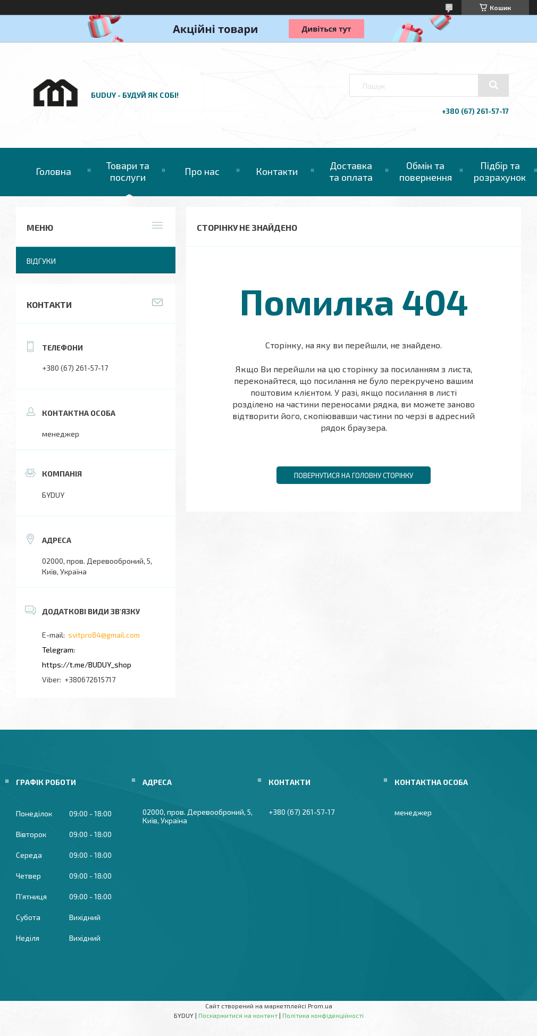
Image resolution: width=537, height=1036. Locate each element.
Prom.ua (320, 1005)
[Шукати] (493, 85)
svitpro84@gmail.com (104, 634)
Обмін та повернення (425, 171)
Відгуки (41, 260)
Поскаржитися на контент (238, 1015)
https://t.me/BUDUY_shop (86, 664)
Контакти (277, 171)
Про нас (202, 171)
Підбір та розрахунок (500, 171)
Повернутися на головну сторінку (353, 475)
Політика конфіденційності (323, 1015)
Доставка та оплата (351, 171)
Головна (53, 171)
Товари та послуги (127, 171)
